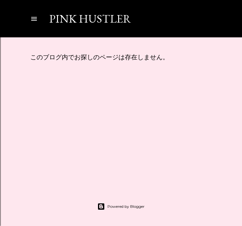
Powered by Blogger (121, 206)
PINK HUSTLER (90, 18)
